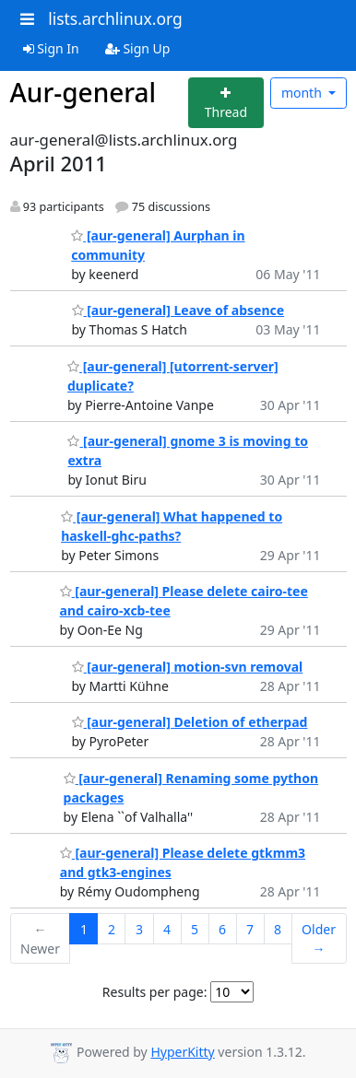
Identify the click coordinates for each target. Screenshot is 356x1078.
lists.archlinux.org (115, 18)
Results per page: (155, 992)
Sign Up (138, 48)
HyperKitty (182, 1051)
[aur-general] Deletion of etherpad (190, 722)
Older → (319, 938)
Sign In (51, 48)
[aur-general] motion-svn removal (187, 666)
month (303, 92)
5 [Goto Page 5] (194, 929)
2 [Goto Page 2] (111, 929)
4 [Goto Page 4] (167, 929)
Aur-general (83, 92)
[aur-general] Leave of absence (178, 310)
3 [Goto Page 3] (139, 929)
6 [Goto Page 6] (222, 929)
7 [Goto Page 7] (250, 929)
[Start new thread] (226, 102)
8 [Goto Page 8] (277, 929)
